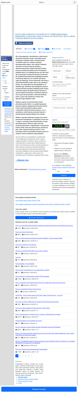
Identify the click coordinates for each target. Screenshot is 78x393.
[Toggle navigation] (74, 2)
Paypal (6, 93)
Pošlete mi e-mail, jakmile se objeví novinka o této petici (63, 149)
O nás (20, 383)
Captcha (54, 120)
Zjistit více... (5, 76)
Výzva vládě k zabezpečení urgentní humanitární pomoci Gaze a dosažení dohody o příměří (42, 204)
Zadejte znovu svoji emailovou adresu (61, 94)
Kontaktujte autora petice (37, 169)
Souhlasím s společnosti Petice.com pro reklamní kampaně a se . (8, 120)
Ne (68, 171)
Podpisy (43, 49)
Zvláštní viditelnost (46, 52)
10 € (5, 83)
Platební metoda (5, 87)
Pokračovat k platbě (7, 104)
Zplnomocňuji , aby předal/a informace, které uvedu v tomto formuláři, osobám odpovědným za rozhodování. (64, 158)
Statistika (67, 49)
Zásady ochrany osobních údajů (26, 52)
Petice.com (5, 2)
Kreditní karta (6, 98)
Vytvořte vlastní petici (36, 218)
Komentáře (56, 49)
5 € (5, 81)
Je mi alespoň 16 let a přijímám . (63, 167)
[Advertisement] (45, 19)
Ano (58, 171)
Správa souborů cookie (25, 381)
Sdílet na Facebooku (23, 43)
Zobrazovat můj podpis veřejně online (64, 144)
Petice (19, 49)
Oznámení (30, 49)
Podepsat (64, 175)
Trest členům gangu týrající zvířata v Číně (27, 200)
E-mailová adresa (57, 82)
